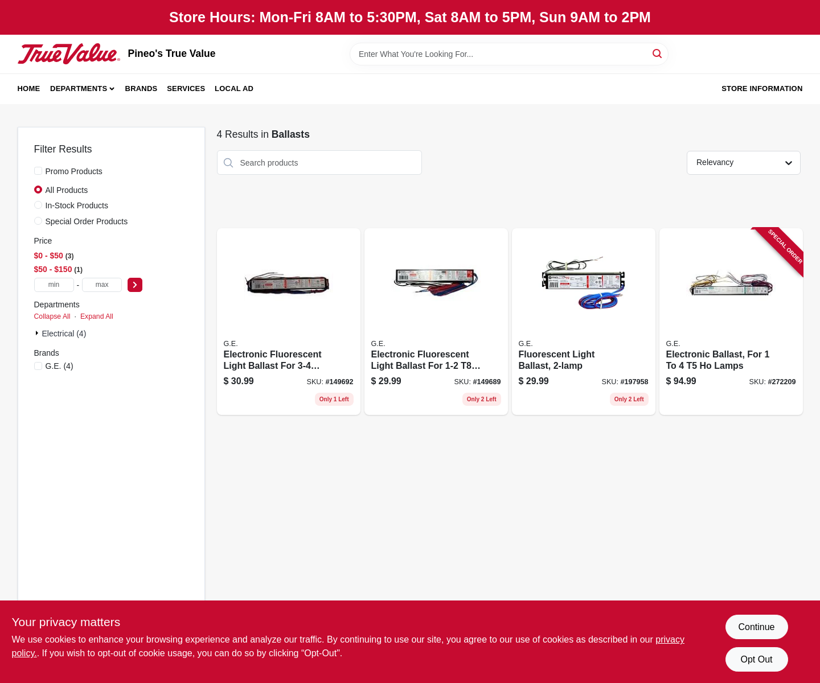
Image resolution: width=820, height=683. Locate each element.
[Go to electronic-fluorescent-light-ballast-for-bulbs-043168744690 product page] (436, 321)
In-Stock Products (77, 205)
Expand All (96, 316)
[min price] (54, 285)
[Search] (658, 53)
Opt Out (756, 659)
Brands (141, 88)
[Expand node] (38, 333)
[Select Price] (135, 285)
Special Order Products (87, 221)
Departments (78, 88)
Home (29, 88)
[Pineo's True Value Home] (69, 53)
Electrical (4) (64, 333)
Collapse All (52, 316)
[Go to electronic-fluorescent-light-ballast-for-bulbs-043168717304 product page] (288, 321)
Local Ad (234, 88)
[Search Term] (509, 54)
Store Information (761, 88)
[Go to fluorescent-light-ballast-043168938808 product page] (583, 321)
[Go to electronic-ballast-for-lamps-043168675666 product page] (731, 321)
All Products (67, 190)
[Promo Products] (38, 171)
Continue (756, 627)
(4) (59, 366)
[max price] (102, 285)
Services (186, 88)
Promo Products (74, 171)
